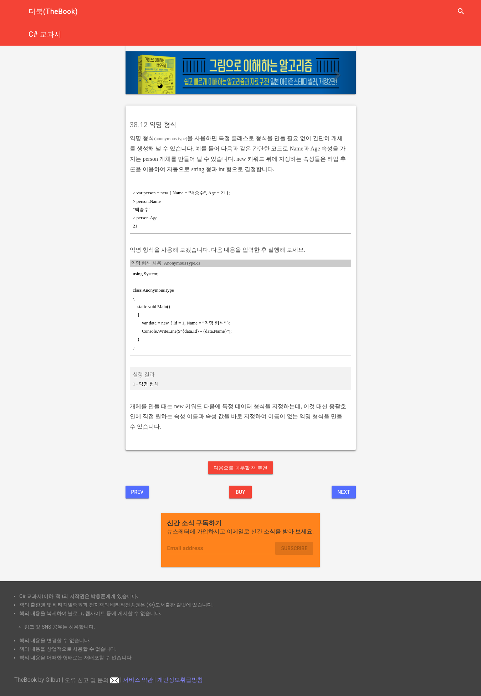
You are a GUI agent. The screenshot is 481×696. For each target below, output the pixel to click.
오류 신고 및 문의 (92, 680)
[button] (143, 72)
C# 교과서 (45, 34)
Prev (137, 492)
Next (343, 492)
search (461, 11)
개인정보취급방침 (180, 680)
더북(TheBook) (53, 11)
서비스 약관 (138, 680)
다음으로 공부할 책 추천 (240, 468)
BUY (240, 492)
